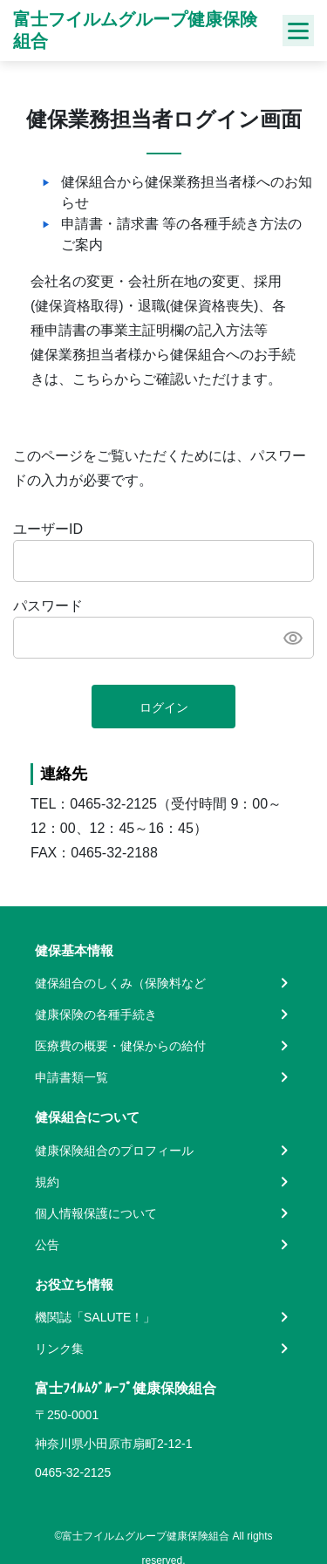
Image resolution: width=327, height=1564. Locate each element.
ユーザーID (48, 529)
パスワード (48, 605)
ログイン (164, 707)
